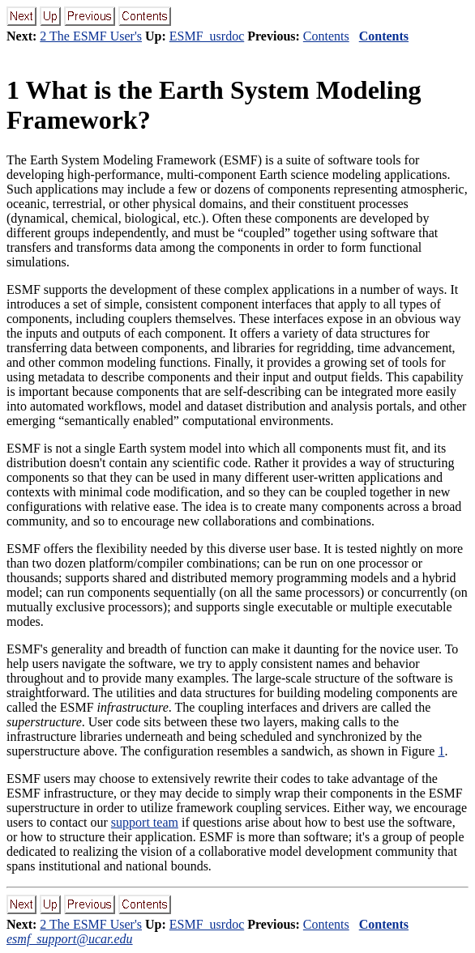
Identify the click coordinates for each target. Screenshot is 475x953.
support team (144, 822)
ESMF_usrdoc (206, 36)
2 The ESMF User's (91, 36)
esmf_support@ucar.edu (69, 939)
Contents (326, 36)
